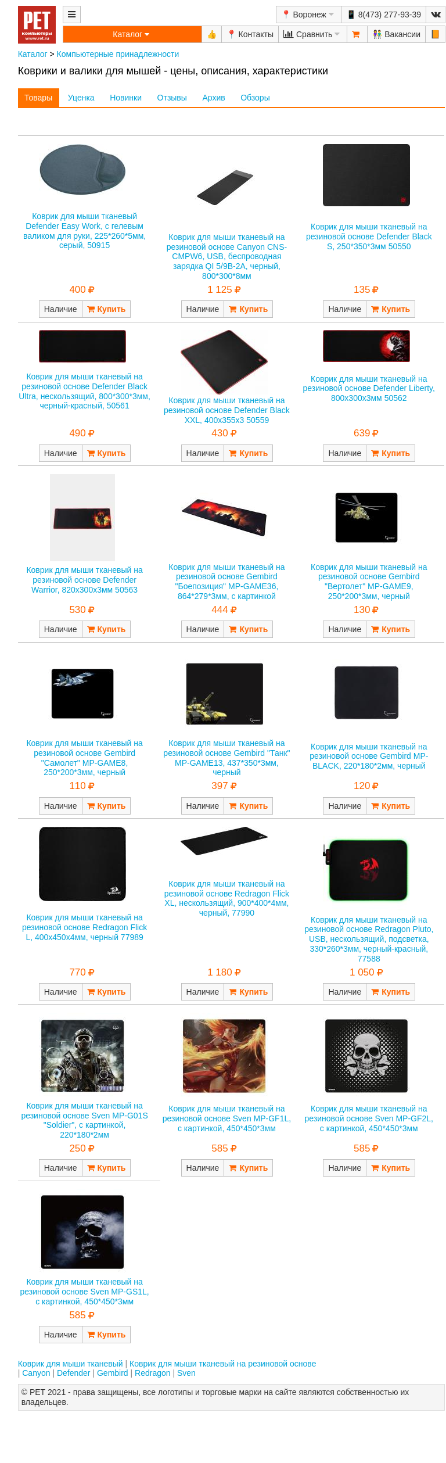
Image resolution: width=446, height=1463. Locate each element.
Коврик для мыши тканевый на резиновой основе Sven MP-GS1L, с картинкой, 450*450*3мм (84, 1291)
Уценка (81, 97)
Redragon (153, 1373)
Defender (74, 1373)
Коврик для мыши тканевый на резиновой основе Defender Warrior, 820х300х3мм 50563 (84, 579)
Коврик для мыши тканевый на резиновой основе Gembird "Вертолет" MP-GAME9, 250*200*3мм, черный (369, 581)
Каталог (33, 54)
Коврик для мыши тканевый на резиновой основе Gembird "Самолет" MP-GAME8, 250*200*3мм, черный (84, 757)
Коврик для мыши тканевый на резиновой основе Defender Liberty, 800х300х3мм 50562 (369, 388)
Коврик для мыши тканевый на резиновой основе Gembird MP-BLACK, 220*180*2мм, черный (369, 756)
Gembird (112, 1373)
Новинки (126, 97)
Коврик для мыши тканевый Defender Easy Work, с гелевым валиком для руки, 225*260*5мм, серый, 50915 (84, 230)
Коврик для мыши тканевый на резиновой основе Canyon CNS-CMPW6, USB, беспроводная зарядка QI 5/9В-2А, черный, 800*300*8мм (227, 256)
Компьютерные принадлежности (118, 54)
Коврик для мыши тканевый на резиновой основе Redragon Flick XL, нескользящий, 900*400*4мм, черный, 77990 (226, 898)
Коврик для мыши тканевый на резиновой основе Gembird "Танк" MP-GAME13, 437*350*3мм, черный (226, 757)
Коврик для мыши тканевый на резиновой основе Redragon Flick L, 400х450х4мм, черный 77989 (84, 927)
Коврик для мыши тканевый (70, 1363)
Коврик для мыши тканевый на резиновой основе (223, 1363)
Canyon (36, 1373)
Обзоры (255, 97)
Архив (213, 97)
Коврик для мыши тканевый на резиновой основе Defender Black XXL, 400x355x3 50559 (227, 410)
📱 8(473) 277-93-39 (383, 14)
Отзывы (172, 97)
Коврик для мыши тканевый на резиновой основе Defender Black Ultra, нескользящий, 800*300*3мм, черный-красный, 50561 (84, 391)
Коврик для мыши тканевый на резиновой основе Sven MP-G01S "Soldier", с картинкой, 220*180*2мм (84, 1120)
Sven (186, 1373)
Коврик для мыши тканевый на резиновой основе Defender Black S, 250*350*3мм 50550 (369, 236)
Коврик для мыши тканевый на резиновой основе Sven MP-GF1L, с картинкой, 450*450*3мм (227, 1118)
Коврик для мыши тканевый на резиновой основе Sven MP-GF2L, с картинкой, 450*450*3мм (369, 1118)
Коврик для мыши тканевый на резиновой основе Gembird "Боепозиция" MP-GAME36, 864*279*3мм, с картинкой (226, 581)
